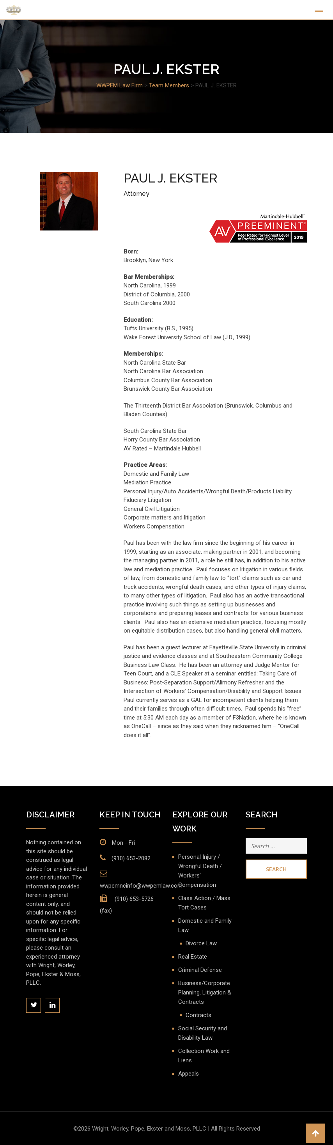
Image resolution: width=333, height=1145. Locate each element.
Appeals (188, 1073)
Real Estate (192, 956)
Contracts (198, 1015)
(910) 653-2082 (131, 858)
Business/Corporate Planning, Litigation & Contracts (204, 992)
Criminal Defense (200, 969)
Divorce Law (201, 943)
